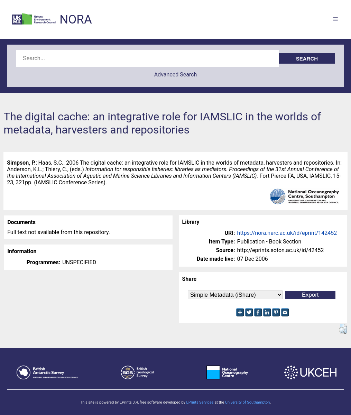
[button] (343, 329)
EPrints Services (199, 402)
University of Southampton (247, 402)
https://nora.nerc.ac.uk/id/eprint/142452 (287, 233)
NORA (75, 19)
